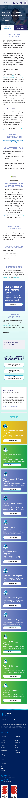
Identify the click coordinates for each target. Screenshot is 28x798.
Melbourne (17, 732)
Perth (16, 735)
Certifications (4, 741)
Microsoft (9, 12)
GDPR (2, 758)
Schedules (3, 739)
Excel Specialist (7, 83)
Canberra (17, 737)
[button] (7, 27)
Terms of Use (4, 757)
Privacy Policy (4, 753)
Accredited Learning (5, 746)
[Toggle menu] (25, 3)
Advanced (21, 77)
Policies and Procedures (6, 755)
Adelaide (17, 739)
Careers (3, 737)
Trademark (3, 760)
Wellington (17, 742)
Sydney (16, 730)
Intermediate (12, 77)
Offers (2, 735)
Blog (2, 744)
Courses (3, 12)
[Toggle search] (17, 3)
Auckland (17, 741)
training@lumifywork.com (10, 767)
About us (3, 734)
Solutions (3, 732)
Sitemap (3, 762)
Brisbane (17, 734)
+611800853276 (7, 771)
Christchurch (18, 744)
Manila (16, 746)
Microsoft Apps (17, 12)
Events (2, 742)
